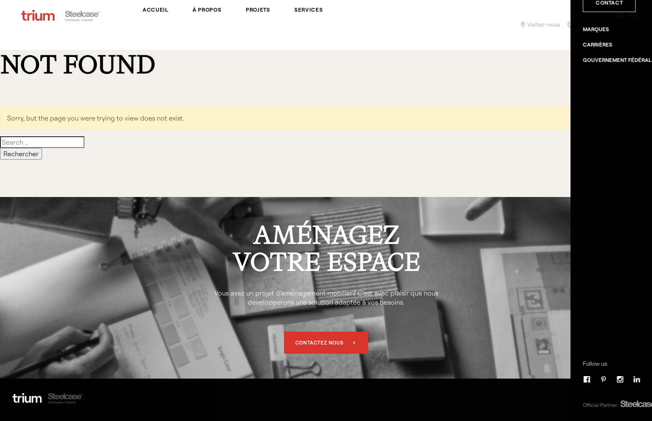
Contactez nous (319, 343)
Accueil (153, 25)
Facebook (603, 397)
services (293, 25)
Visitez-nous (543, 24)
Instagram (619, 397)
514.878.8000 (590, 24)
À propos (200, 25)
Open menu (633, 25)
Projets (247, 25)
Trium (38, 25)
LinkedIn (636, 397)
